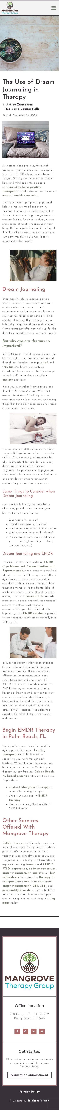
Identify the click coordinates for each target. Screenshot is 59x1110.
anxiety (7, 380)
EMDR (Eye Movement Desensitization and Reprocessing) (28, 566)
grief (44, 362)
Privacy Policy (29, 1092)
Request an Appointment (29, 1075)
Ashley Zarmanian (19, 104)
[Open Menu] (53, 7)
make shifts (34, 596)
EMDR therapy (13, 843)
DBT (35, 886)
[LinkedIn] (34, 1031)
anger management (16, 886)
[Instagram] (25, 1031)
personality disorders (17, 890)
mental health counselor (20, 195)
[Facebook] (17, 1031)
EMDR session (33, 613)
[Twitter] (42, 1031)
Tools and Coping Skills (22, 109)
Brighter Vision (38, 1100)
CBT (42, 886)
